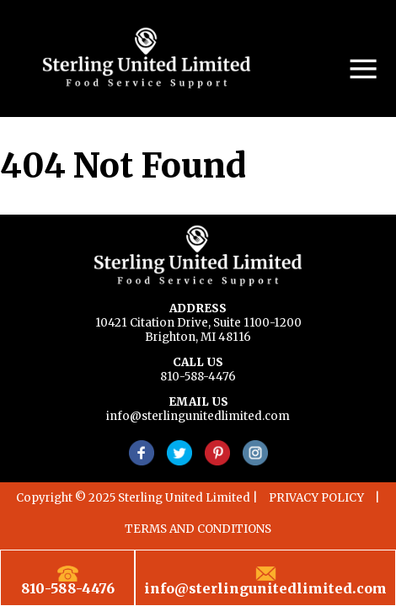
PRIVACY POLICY (316, 498)
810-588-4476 (198, 376)
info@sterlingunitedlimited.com (198, 416)
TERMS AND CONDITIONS (198, 529)
